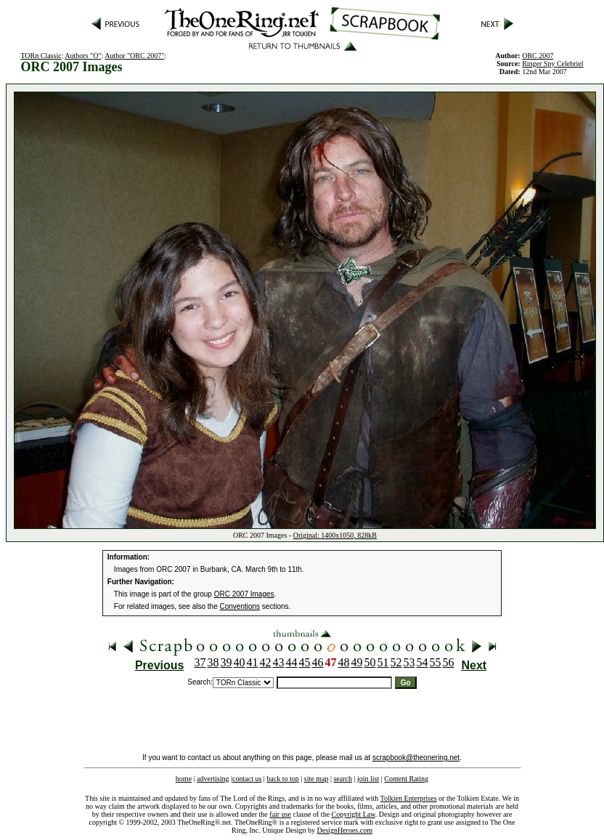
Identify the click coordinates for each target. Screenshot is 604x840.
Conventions (240, 606)
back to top (282, 779)
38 (213, 662)
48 (344, 662)
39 (226, 662)
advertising (213, 779)
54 (422, 662)
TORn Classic (40, 56)
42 (266, 662)
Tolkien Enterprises (408, 798)
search (342, 779)
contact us (246, 779)
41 (252, 662)
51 (383, 662)
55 (435, 662)
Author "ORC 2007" (134, 56)
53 (409, 662)
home (184, 779)
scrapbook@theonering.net (416, 758)
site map (316, 779)
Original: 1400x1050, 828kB (335, 535)
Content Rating (406, 779)
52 (396, 662)
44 (292, 662)
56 (448, 662)
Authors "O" (83, 56)
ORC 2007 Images (244, 594)
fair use (280, 814)
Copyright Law (353, 814)
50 (370, 662)
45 (305, 662)
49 (357, 662)
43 (279, 662)
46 (318, 662)
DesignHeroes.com (344, 830)
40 (239, 662)
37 (200, 662)
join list (368, 779)
